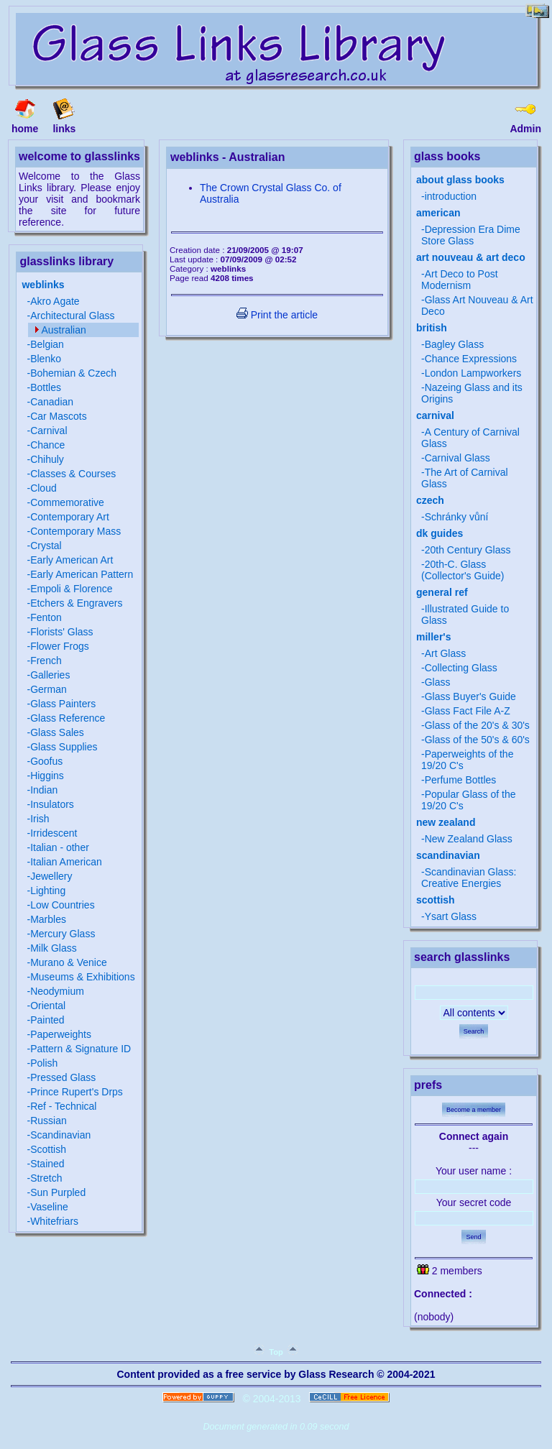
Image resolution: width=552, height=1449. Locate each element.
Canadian (51, 402)
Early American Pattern (81, 574)
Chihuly (47, 459)
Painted (47, 1020)
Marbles (48, 919)
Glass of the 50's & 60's (477, 739)
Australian (63, 330)
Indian (44, 790)
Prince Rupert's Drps (76, 1092)
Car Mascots (58, 416)
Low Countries (62, 905)
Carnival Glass (457, 458)
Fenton (46, 617)
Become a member (473, 1109)
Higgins (47, 775)
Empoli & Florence (71, 588)
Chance (47, 445)
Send (473, 1237)
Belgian (47, 344)
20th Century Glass (468, 550)
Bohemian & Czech (73, 373)
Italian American (66, 862)
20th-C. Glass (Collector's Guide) (463, 569)
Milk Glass (53, 948)
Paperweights (60, 1034)
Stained (47, 1163)
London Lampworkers (473, 373)
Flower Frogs (59, 646)
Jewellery (51, 876)
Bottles (45, 387)
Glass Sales (57, 732)
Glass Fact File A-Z (467, 711)
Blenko (45, 358)
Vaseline (49, 1207)
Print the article (277, 315)
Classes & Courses (73, 473)
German (48, 689)
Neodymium (57, 991)
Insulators (52, 804)
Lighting (47, 890)
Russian (48, 1120)
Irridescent (53, 833)
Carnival (48, 430)
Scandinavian (60, 1135)
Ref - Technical (63, 1106)
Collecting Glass (461, 667)
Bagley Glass (454, 344)
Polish (44, 1063)
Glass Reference (67, 718)
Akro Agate (55, 301)
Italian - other (59, 847)
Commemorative (67, 502)
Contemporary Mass (75, 531)
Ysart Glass (451, 916)
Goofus (46, 761)
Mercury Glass (62, 933)
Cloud (43, 488)
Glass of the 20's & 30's (477, 725)
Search (474, 1031)
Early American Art (71, 560)
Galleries (50, 675)
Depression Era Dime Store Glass (470, 235)
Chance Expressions (471, 358)
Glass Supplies (63, 747)
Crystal (46, 545)
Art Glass (445, 653)
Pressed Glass (63, 1077)
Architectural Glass (72, 315)
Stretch (46, 1178)
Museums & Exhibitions (82, 977)
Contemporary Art (69, 517)
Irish (39, 818)
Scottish (48, 1149)
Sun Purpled (58, 1192)
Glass (438, 682)
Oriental (47, 1005)
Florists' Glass (61, 632)
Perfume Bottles (461, 780)
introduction (451, 196)
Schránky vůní (457, 517)
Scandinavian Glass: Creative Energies (468, 877)
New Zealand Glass (468, 839)
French (46, 660)
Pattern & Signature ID (80, 1048)
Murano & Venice (68, 962)
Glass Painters (63, 703)
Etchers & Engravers (76, 603)
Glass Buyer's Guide (470, 696)
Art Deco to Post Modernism (459, 279)
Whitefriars (54, 1221)
